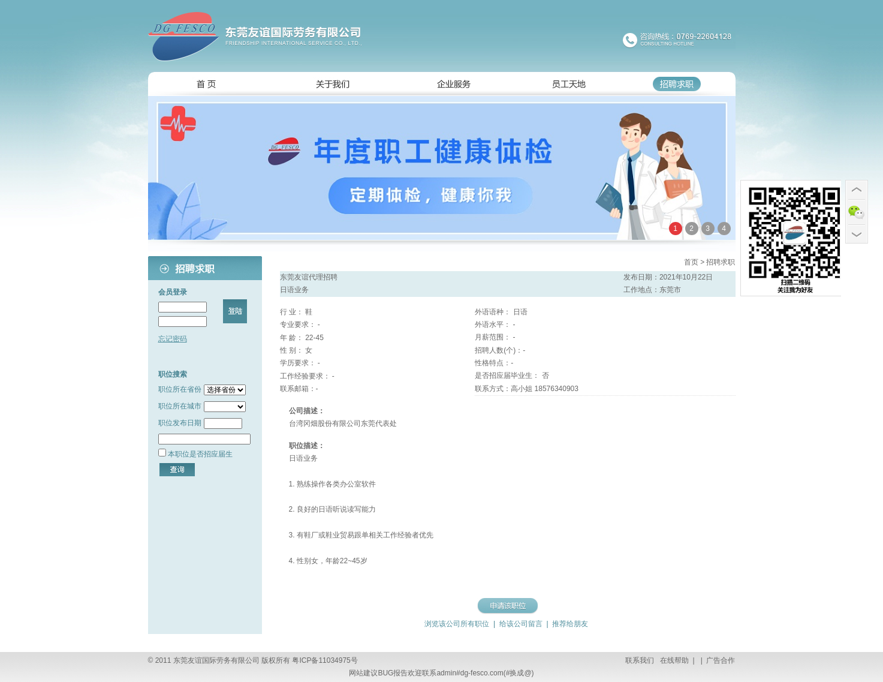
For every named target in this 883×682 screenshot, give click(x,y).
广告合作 (719, 660)
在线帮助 (673, 660)
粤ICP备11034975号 (324, 660)
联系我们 (639, 660)
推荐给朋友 (569, 624)
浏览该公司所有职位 (456, 624)
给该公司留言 (521, 624)
